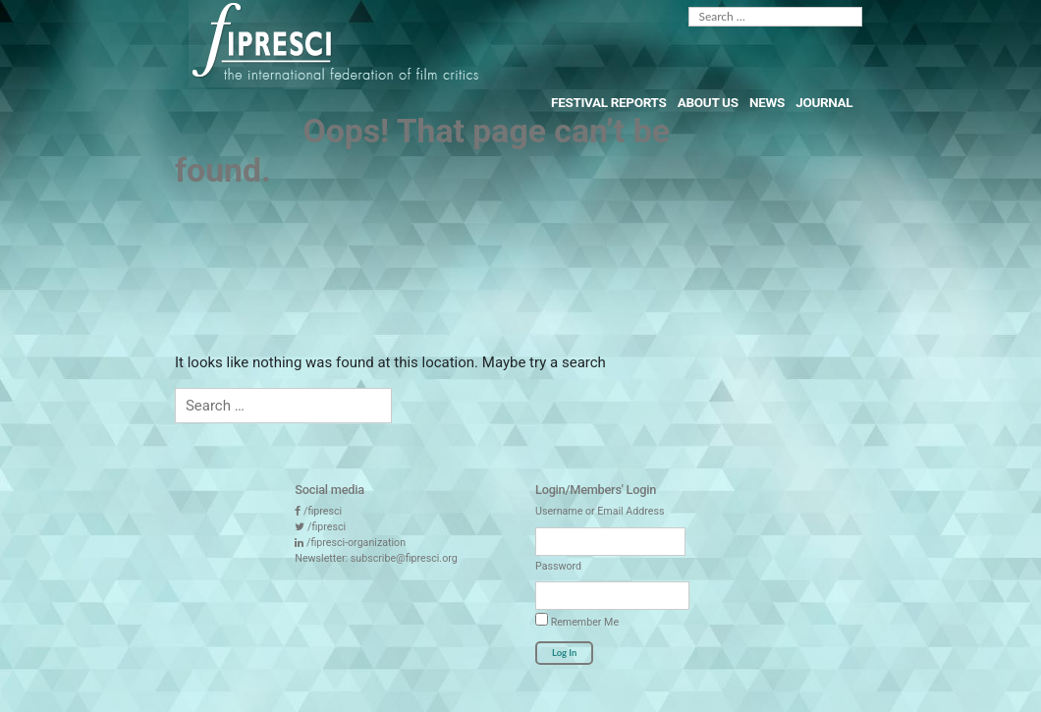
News (767, 102)
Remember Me (577, 621)
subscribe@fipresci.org (404, 558)
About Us (708, 102)
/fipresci (322, 511)
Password (558, 566)
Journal (823, 102)
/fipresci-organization (356, 542)
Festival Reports (608, 102)
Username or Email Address (599, 511)
